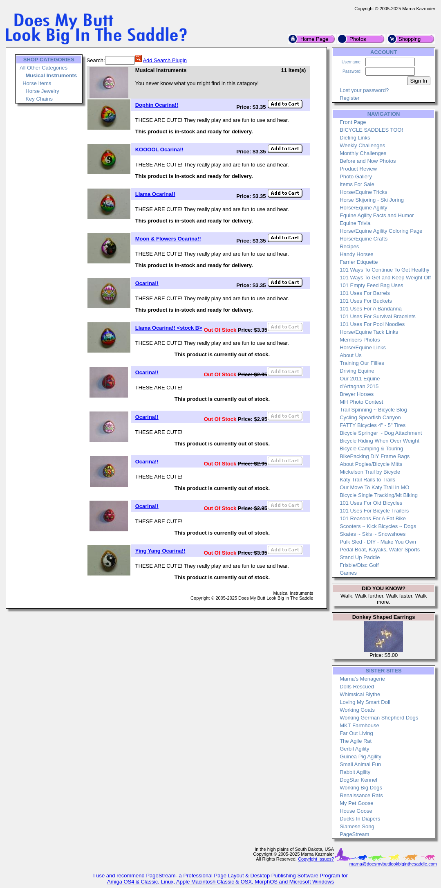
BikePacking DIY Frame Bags (375, 456)
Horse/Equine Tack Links (369, 332)
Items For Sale (357, 184)
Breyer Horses (357, 394)
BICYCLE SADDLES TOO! (371, 130)
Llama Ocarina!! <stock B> (168, 328)
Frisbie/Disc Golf (359, 565)
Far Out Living (356, 733)
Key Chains (38, 99)
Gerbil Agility (354, 749)
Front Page (353, 122)
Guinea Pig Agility (360, 756)
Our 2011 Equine (360, 378)
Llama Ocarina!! (155, 194)
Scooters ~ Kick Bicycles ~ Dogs (378, 526)
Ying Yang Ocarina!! (160, 551)
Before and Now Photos (368, 161)
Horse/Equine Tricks (363, 192)
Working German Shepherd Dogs (379, 718)
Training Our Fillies (362, 363)
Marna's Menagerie (362, 679)
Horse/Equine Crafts (363, 239)
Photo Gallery (356, 176)
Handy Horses (356, 254)
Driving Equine (357, 371)
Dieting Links (355, 138)
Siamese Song (357, 826)
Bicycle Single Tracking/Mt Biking (379, 495)
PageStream (354, 834)
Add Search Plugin (165, 60)
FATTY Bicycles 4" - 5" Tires (372, 425)
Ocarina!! (147, 283)
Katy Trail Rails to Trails (367, 480)
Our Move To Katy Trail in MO (374, 487)
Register (349, 98)
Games (348, 573)
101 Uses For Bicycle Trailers (374, 511)
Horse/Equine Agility (363, 208)
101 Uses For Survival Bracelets (378, 316)
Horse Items (36, 83)
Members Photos (360, 340)
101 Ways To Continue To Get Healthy (384, 270)
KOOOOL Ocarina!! (159, 149)
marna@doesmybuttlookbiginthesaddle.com (393, 863)
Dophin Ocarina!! (156, 105)
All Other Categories (43, 68)
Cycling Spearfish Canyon (370, 417)
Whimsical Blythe (360, 694)
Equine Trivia (355, 223)
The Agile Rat (356, 741)
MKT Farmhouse (359, 725)
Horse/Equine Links (363, 347)
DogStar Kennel (358, 780)
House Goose (356, 811)
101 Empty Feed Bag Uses (371, 285)
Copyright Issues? (316, 859)
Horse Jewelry (42, 91)
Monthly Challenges (363, 153)
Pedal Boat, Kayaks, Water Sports (380, 549)
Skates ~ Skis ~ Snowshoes (372, 534)
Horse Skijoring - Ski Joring (372, 200)
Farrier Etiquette (359, 262)
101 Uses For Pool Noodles (372, 324)
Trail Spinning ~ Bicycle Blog (373, 410)
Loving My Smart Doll (365, 702)
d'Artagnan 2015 (359, 386)
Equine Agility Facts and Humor (377, 215)
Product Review (358, 169)
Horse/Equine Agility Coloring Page (381, 231)
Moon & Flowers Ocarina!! (168, 239)
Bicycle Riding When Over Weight (379, 441)
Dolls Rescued (357, 686)
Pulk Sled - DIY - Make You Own (378, 542)
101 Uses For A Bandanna (371, 309)
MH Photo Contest (361, 402)
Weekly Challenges (362, 145)
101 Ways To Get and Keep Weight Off (385, 277)
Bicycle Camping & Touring (371, 448)
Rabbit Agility (355, 772)
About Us (350, 355)
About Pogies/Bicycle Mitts (371, 464)
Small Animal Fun (360, 764)
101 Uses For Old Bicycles (371, 503)
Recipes (349, 246)
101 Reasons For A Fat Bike (373, 518)
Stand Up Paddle (360, 557)
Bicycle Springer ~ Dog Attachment (381, 433)
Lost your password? (364, 90)
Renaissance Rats (361, 795)
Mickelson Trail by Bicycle (370, 472)
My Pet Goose (356, 803)
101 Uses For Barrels (365, 293)
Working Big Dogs (361, 788)
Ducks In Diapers (360, 819)
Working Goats (357, 710)
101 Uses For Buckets (366, 301)
